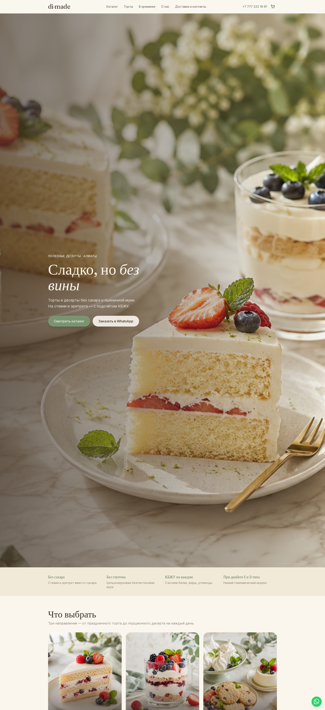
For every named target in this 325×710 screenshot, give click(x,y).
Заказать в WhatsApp (115, 321)
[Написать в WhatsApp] (316, 701)
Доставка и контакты (190, 6)
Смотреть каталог (69, 321)
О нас (165, 6)
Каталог (112, 6)
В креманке (147, 6)
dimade (59, 6)
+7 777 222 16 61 (254, 6)
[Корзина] (273, 6)
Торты (128, 6)
